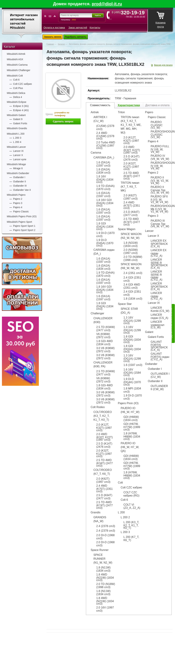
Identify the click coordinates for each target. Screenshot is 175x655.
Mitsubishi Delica (16, 93)
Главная (50, 44)
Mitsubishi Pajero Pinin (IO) (22, 216)
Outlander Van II (22, 189)
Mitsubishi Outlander (18, 173)
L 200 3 (17, 137)
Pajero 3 (17, 203)
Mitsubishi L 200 (15, 133)
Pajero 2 (17, 198)
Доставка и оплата (157, 105)
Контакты (95, 27)
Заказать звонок (52, 37)
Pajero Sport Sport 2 (24, 230)
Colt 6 (16, 79)
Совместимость (100, 105)
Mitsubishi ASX (15, 59)
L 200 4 (17, 142)
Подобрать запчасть (75, 37)
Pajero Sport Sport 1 (24, 225)
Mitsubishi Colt (15, 75)
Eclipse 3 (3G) (21, 106)
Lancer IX (18, 151)
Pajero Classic (21, 211)
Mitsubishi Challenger (18, 70)
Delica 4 (17, 97)
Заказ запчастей (77, 27)
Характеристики (129, 105)
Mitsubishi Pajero (16, 194)
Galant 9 (17, 119)
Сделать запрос (63, 121)
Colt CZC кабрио (22, 83)
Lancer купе (19, 159)
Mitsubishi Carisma (17, 64)
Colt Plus (18, 88)
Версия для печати (163, 65)
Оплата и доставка (54, 27)
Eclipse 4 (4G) (21, 110)
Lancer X (18, 155)
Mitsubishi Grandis (17, 128)
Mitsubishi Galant (16, 115)
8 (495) (129, 12)
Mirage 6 (18, 168)
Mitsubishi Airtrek (16, 53)
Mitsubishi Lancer (16, 146)
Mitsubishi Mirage (16, 164)
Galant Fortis (20, 123)
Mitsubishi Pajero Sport (19, 221)
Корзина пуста (160, 18)
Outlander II (19, 181)
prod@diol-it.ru (107, 3)
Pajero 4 (17, 207)
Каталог (9, 46)
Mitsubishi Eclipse (16, 102)
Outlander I (19, 177)
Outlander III (20, 185)
